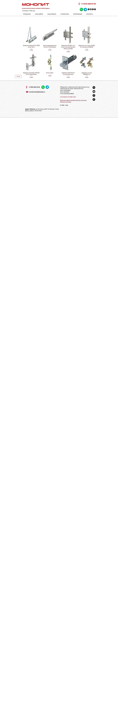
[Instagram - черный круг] (93, 9)
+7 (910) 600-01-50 (88, 4)
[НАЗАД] (18, 76)
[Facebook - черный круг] (95, 9)
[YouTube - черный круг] (91, 9)
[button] (78, 14)
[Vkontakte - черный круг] (88, 9)
